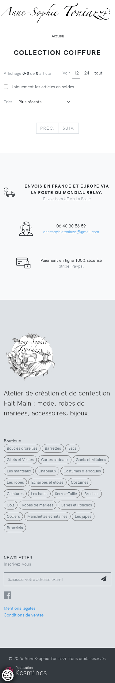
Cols (10, 505)
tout (98, 73)
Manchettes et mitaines (47, 516)
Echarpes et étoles (47, 482)
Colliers (13, 516)
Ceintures (15, 493)
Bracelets (15, 527)
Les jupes (83, 516)
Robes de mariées (37, 505)
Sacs (72, 448)
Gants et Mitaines (91, 459)
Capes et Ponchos (76, 505)
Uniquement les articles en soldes (42, 86)
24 (86, 73)
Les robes (15, 482)
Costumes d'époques (82, 471)
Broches (91, 493)
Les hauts (39, 493)
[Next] (69, 128)
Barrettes (53, 448)
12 (76, 73)
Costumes (79, 482)
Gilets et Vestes (20, 459)
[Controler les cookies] (8, 675)
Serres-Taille (66, 493)
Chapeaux (47, 471)
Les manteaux (19, 471)
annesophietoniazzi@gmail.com (71, 231)
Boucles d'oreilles (22, 448)
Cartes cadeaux (54, 459)
